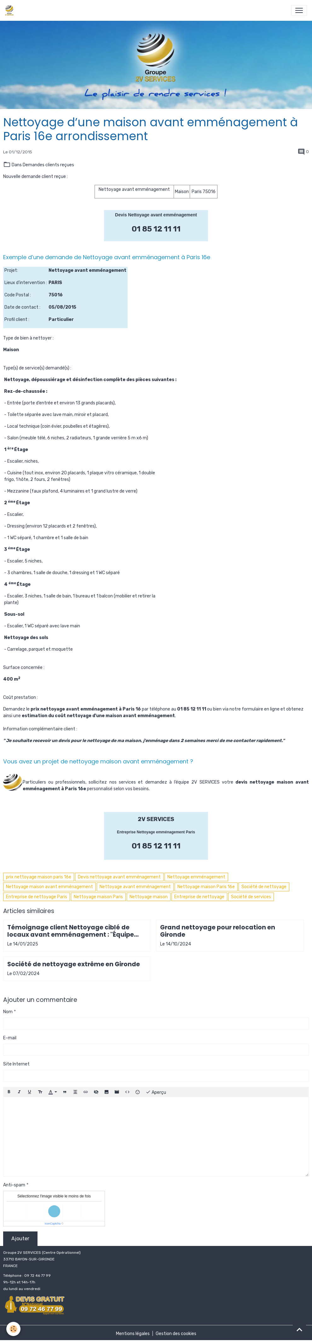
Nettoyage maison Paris (98, 896)
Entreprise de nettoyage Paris (36, 896)
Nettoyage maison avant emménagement (49, 886)
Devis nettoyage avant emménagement (119, 877)
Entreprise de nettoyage (199, 896)
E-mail (9, 1038)
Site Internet (16, 1064)
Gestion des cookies (176, 1333)
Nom (8, 1011)
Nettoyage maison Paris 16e (206, 886)
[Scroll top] (299, 1329)
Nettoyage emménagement (196, 877)
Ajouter (20, 1239)
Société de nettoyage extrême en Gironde (73, 964)
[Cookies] (13, 1329)
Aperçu (156, 1092)
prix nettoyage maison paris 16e (38, 877)
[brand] (10, 10)
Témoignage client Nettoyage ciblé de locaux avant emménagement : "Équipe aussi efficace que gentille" (70, 931)
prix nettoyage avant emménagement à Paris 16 (86, 709)
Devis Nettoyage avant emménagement (156, 214)
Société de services (251, 896)
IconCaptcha (53, 1223)
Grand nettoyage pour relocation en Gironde (217, 931)
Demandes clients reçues (48, 165)
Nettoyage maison (149, 896)
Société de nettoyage (263, 886)
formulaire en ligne (261, 709)
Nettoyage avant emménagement (135, 886)
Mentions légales (133, 1333)
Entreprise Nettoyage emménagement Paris (156, 832)
